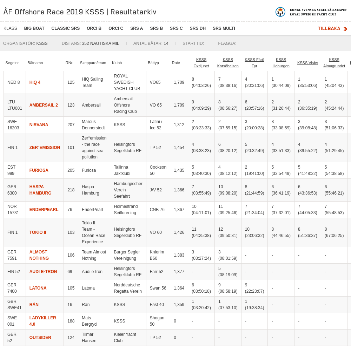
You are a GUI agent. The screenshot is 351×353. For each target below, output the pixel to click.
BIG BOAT (34, 28)
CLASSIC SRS (65, 28)
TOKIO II (37, 232)
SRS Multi (224, 28)
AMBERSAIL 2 (43, 105)
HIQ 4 (34, 82)
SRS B (156, 28)
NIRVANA (38, 124)
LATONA (38, 288)
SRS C (176, 28)
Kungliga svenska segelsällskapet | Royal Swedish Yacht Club (311, 12)
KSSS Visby (307, 63)
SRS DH (198, 28)
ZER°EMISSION (44, 147)
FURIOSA (38, 170)
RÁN (34, 304)
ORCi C (115, 28)
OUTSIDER (40, 337)
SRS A (136, 28)
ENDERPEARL (44, 209)
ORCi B (94, 28)
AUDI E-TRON (43, 271)
